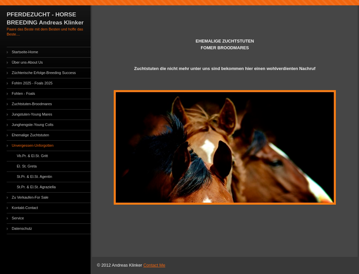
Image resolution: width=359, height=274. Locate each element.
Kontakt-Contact (25, 208)
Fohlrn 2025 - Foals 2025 (32, 83)
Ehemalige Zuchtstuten (30, 135)
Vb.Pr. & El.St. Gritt (32, 156)
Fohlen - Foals (23, 93)
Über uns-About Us (27, 62)
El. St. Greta (27, 166)
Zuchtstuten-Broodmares (32, 104)
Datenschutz (22, 228)
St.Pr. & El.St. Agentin (34, 177)
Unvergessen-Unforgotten (33, 145)
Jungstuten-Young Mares (32, 114)
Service (18, 218)
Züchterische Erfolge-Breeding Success (44, 73)
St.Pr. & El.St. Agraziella (36, 187)
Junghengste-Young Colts (32, 125)
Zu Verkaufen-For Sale (30, 197)
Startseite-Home (25, 52)
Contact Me (154, 265)
